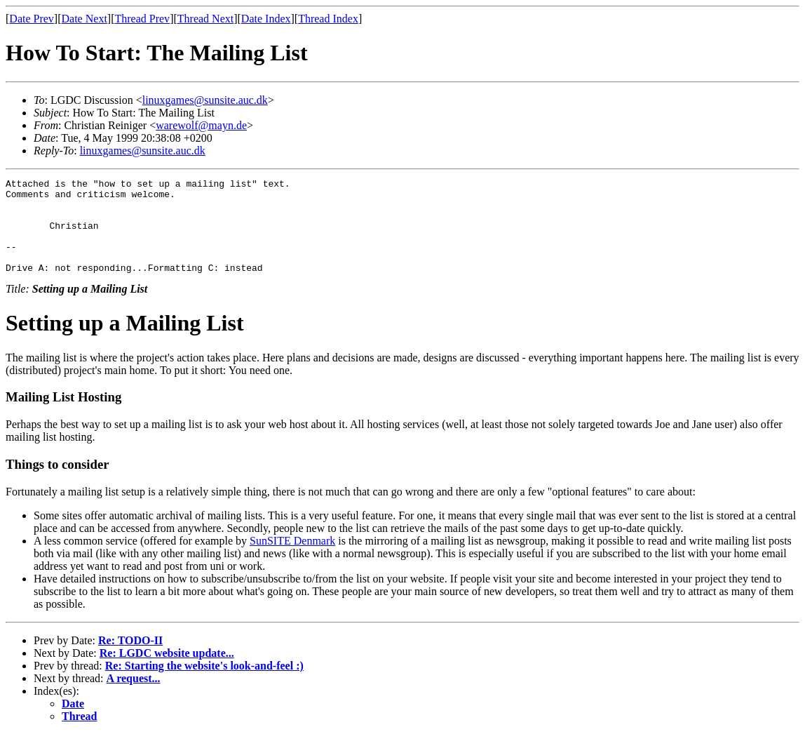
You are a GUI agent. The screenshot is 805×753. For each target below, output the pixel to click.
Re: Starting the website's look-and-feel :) (204, 685)
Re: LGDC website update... (167, 672)
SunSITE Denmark (292, 560)
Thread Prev (142, 19)
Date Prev (31, 19)
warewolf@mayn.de (201, 125)
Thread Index (328, 19)
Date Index (266, 19)
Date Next (84, 19)
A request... (134, 697)
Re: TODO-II (130, 659)
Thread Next (205, 19)
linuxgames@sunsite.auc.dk (205, 100)
